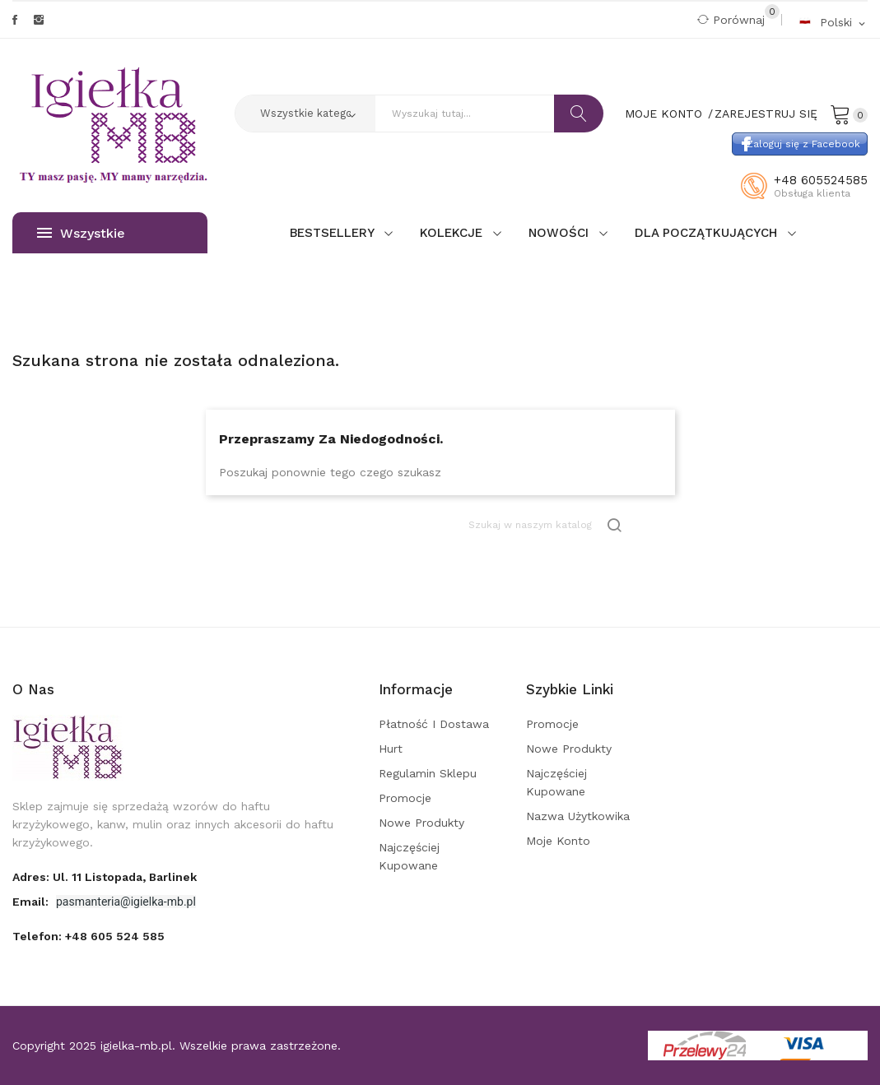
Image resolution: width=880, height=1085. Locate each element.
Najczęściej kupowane (409, 856)
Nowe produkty (421, 822)
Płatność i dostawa (434, 723)
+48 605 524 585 (115, 936)
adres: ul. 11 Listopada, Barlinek (104, 876)
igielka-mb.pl (136, 1045)
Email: (32, 901)
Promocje (405, 797)
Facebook (14, 20)
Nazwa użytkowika (578, 816)
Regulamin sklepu (428, 773)
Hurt (391, 748)
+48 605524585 (821, 180)
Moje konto (558, 840)
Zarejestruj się (766, 113)
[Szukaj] (546, 525)
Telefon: (88, 936)
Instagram (39, 20)
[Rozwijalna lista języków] (833, 22)
